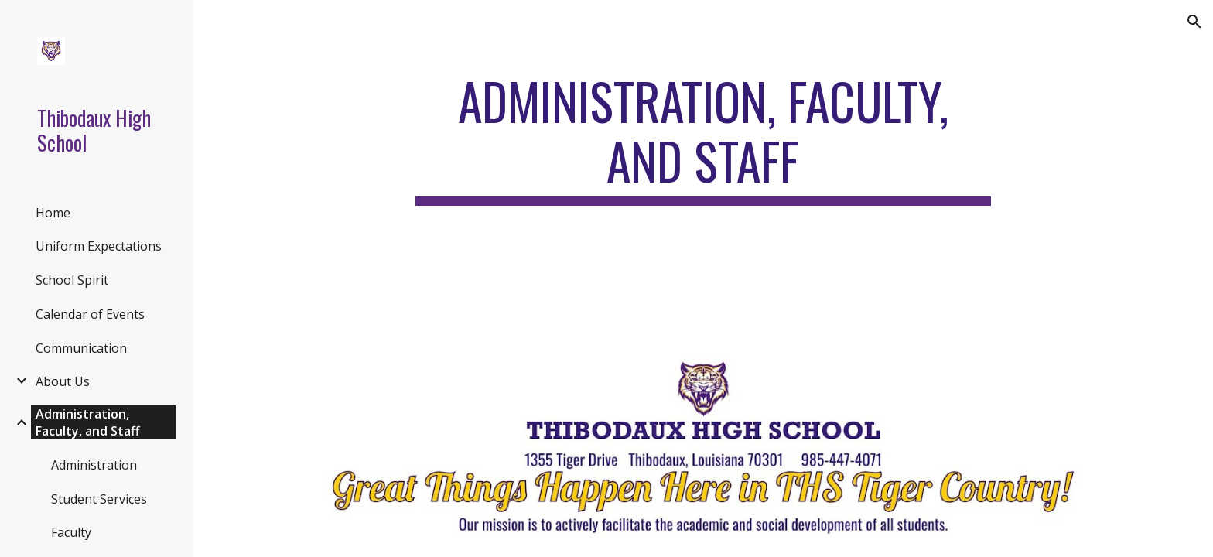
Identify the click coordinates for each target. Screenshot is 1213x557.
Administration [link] (94, 464)
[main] (703, 138)
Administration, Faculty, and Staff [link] (88, 422)
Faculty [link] (71, 532)
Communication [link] (81, 348)
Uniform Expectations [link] (99, 246)
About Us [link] (63, 381)
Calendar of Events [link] (90, 314)
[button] (1194, 21)
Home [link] (53, 212)
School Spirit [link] (72, 280)
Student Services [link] (99, 498)
